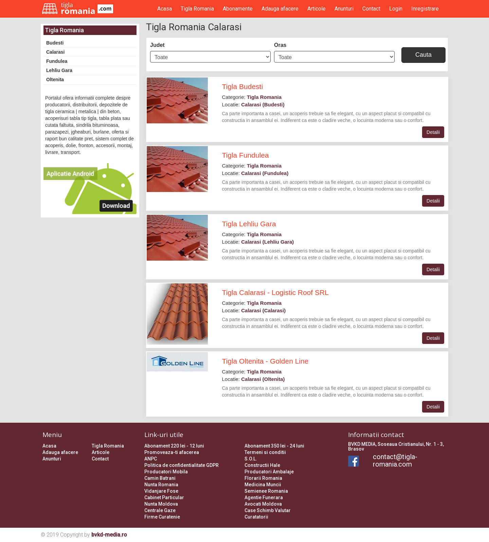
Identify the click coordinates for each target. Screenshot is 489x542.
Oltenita (55, 79)
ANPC (150, 458)
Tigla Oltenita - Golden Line (265, 361)
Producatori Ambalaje (269, 471)
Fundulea (56, 61)
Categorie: (252, 97)
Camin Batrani (160, 478)
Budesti (55, 43)
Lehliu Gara (59, 70)
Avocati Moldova (263, 504)
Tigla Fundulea (245, 155)
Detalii (433, 132)
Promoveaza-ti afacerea (171, 452)
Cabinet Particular (164, 497)
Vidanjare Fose (161, 491)
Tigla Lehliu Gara (249, 224)
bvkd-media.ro (109, 534)
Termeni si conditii (265, 452)
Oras (280, 45)
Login (395, 8)
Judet (157, 45)
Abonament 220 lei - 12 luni (174, 445)
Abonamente (238, 8)
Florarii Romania (263, 478)
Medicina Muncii (262, 484)
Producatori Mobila (166, 471)
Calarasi (55, 52)
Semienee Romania (266, 491)
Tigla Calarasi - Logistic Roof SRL (275, 292)
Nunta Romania (161, 484)
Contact (371, 8)
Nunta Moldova (161, 504)
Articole (316, 8)
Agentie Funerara (263, 497)
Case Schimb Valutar (267, 510)
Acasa (164, 8)
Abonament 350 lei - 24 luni (274, 445)
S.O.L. (250, 458)
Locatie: (253, 104)
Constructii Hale (262, 465)
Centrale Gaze (160, 510)
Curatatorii (256, 516)
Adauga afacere (279, 8)
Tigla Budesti (242, 86)
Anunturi (344, 8)
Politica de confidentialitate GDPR (181, 465)
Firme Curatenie (162, 516)
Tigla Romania (197, 8)
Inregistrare (425, 8)
